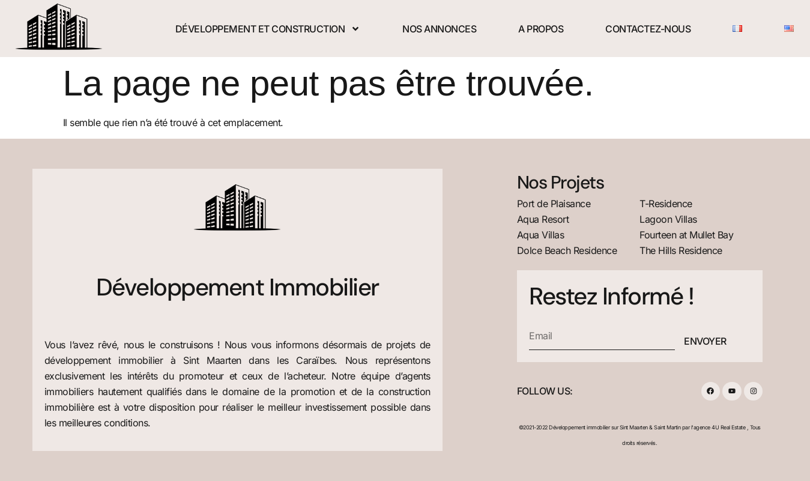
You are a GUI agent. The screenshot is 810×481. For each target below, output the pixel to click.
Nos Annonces (439, 29)
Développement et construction (268, 28)
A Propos (540, 29)
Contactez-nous (648, 29)
